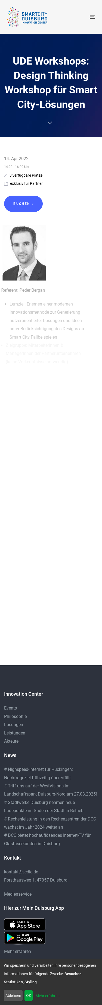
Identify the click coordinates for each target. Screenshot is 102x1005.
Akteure (11, 741)
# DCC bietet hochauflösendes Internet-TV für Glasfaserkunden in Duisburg (47, 839)
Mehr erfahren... (49, 996)
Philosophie (15, 716)
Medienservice (18, 894)
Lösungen (13, 724)
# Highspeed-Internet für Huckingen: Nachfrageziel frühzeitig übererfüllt (38, 773)
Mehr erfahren (17, 951)
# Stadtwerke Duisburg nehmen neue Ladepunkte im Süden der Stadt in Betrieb (44, 806)
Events (10, 708)
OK (28, 995)
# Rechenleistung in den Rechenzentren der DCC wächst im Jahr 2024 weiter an (50, 823)
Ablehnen (13, 995)
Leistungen (14, 733)
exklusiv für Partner (26, 183)
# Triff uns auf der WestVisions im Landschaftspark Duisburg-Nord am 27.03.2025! (50, 790)
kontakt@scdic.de (21, 871)
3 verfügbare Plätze (23, 175)
